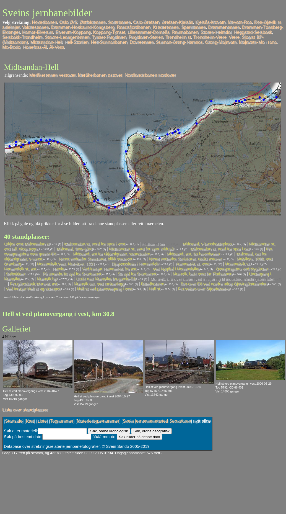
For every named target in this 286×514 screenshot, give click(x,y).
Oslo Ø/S (68, 22)
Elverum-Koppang (73, 32)
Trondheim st (178, 37)
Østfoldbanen (92, 22)
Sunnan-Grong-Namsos (179, 42)
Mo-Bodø (11, 47)
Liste (42, 421)
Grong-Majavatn (221, 42)
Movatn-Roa (240, 22)
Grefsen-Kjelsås (177, 22)
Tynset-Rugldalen (109, 37)
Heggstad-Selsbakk (253, 32)
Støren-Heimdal (216, 32)
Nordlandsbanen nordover (150, 75)
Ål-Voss (56, 47)
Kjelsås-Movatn (210, 22)
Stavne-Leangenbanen (67, 37)
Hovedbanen (44, 22)
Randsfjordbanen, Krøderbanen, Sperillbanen (161, 27)
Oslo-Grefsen (146, 22)
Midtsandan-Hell (46, 42)
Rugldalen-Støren (146, 37)
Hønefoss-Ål (35, 47)
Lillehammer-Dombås (149, 32)
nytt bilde (202, 421)
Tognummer (61, 421)
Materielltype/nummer (98, 421)
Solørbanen (119, 22)
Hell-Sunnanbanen (109, 42)
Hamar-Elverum (37, 32)
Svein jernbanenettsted (157, 421)
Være (234, 37)
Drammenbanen (224, 27)
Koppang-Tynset (109, 32)
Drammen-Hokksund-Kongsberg (83, 27)
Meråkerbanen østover (100, 75)
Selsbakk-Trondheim (22, 37)
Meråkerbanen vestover (52, 75)
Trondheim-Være (210, 37)
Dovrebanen (142, 42)
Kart (30, 421)
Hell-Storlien (76, 42)
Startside (13, 421)
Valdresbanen (35, 27)
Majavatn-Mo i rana (258, 42)
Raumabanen (185, 32)
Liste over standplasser (25, 409)
